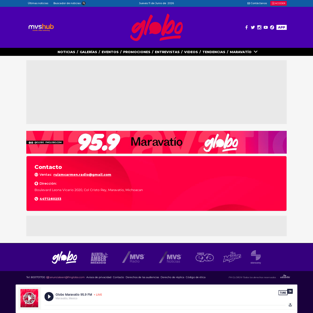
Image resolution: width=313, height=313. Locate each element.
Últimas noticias (38, 3)
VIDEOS (191, 52)
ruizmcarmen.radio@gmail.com (82, 175)
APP (281, 27)
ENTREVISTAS (167, 52)
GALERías (88, 52)
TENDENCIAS (213, 52)
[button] (69, 3)
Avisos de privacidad (98, 277)
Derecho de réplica (172, 277)
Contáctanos (257, 3)
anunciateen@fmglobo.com (66, 277)
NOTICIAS (66, 52)
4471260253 (50, 198)
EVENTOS (110, 52)
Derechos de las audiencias (142, 277)
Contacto (118, 277)
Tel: (35, 277)
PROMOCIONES (136, 52)
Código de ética (195, 277)
